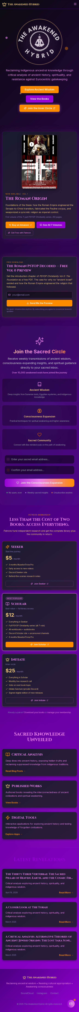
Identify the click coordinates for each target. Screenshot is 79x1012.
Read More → (66, 892)
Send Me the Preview (39, 303)
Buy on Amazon (20, 225)
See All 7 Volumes (51, 225)
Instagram (42, 993)
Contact (54, 993)
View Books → (13, 802)
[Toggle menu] (75, 4)
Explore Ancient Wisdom (39, 89)
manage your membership (59, 712)
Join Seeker (39, 584)
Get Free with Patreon (19, 233)
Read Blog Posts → (16, 771)
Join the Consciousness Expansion (39, 482)
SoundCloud (27, 993)
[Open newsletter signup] (71, 1004)
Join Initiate (39, 700)
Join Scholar (39, 644)
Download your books (34, 712)
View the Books (39, 98)
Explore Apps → (14, 834)
